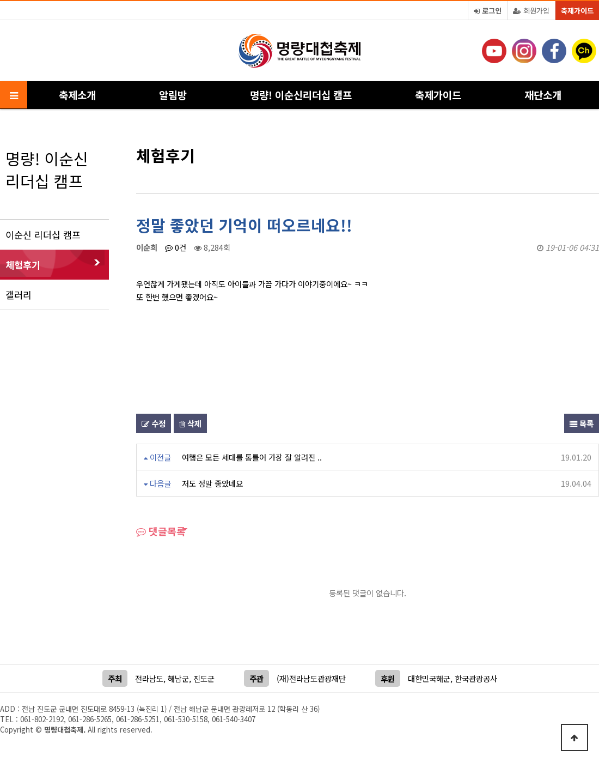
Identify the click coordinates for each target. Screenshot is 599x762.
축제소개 (77, 94)
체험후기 (22, 264)
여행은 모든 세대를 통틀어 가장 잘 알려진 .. (252, 457)
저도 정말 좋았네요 (212, 483)
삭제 (190, 423)
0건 (175, 247)
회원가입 (531, 10)
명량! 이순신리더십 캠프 (301, 94)
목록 (582, 423)
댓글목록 (161, 531)
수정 (154, 423)
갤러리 (18, 294)
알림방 (173, 94)
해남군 (178, 678)
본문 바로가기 (0, 0)
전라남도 (149, 678)
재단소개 (542, 94)
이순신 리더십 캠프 (43, 234)
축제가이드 (577, 10)
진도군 (204, 678)
